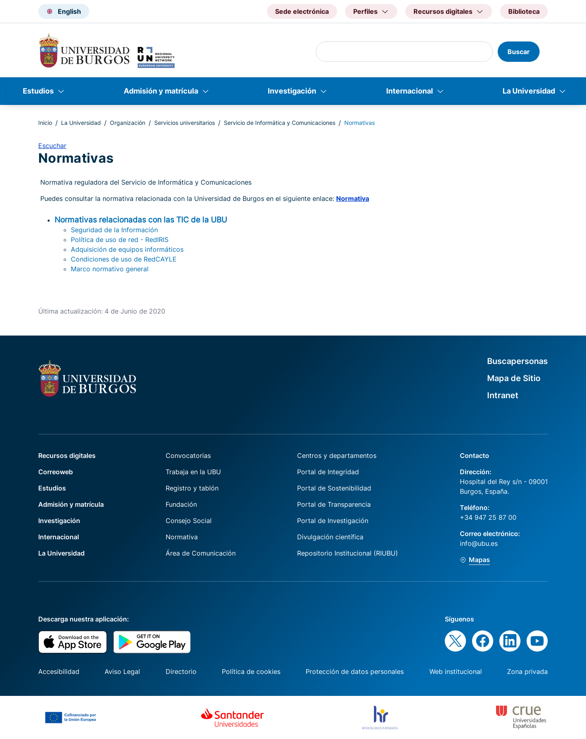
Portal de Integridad (328, 472)
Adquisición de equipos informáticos (127, 249)
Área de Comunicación (201, 553)
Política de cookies (251, 671)
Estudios (38, 91)
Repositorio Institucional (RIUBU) (347, 553)
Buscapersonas (517, 361)
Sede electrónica (302, 11)
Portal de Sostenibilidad (334, 488)
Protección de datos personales (355, 671)
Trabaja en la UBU (193, 472)
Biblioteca (524, 11)
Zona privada (527, 671)
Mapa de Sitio (513, 378)
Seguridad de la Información (114, 230)
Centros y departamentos (336, 455)
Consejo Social (189, 521)
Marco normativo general (110, 269)
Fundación (181, 504)
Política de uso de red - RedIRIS (119, 239)
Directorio (181, 671)
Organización (127, 122)
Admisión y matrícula (161, 91)
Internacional (409, 91)
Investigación (292, 91)
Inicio (45, 122)
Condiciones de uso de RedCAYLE (124, 259)
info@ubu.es (479, 543)
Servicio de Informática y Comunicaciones (279, 122)
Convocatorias (188, 455)
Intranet (502, 395)
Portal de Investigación (332, 521)
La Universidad (529, 91)
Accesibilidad (58, 671)
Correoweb (55, 472)
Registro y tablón (192, 488)
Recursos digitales (67, 455)
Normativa (352, 198)
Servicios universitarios (184, 122)
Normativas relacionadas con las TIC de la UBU (141, 220)
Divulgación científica (330, 537)
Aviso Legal (122, 671)
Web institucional (455, 671)
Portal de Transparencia (334, 504)
